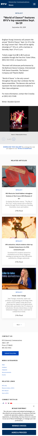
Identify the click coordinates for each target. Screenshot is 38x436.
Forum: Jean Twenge (19, 300)
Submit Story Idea (12, 359)
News (11, 5)
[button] (33, 406)
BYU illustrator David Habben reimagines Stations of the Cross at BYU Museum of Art (19, 197)
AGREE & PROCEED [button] (19, 432)
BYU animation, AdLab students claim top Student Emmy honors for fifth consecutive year (19, 250)
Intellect (19, 13)
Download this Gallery (12, 147)
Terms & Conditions (25, 148)
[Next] (13, 139)
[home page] (3, 4)
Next (19, 330)
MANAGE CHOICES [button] (19, 426)
